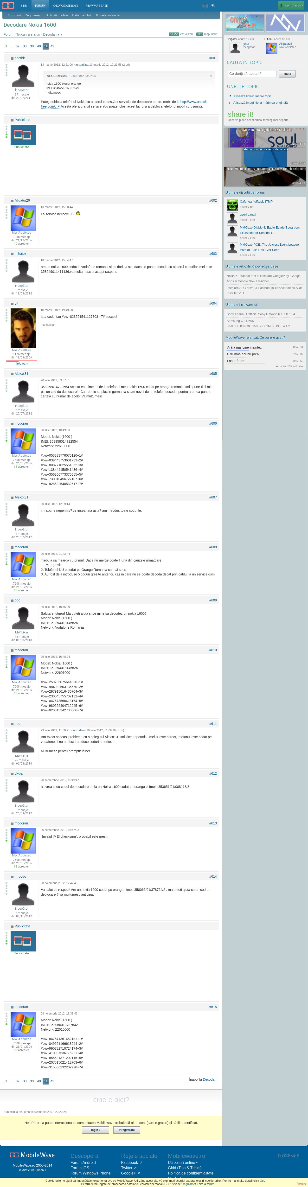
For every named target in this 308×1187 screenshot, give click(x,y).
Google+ (128, 1173)
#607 (213, 497)
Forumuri (14, 15)
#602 (213, 201)
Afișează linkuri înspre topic (252, 96)
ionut (246, 43)
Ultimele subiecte (109, 15)
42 (52, 46)
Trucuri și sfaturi (28, 35)
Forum (41, 6)
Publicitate (22, 120)
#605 (213, 374)
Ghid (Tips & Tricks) (185, 1168)
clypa (19, 774)
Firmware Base (100, 6)
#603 (213, 254)
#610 (213, 650)
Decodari (50, 35)
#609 (213, 600)
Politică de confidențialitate (190, 1173)
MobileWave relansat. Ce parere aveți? (255, 337)
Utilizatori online (181, 1163)
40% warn (21, 364)
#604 (213, 304)
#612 (213, 774)
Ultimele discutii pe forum (245, 192)
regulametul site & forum (198, 1184)
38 (25, 46)
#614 (213, 877)
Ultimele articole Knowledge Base (251, 266)
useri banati (248, 214)
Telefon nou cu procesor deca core (265, 149)
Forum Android (83, 1163)
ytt (16, 304)
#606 (213, 424)
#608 (213, 547)
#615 (213, 1007)
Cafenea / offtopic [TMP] (257, 201)
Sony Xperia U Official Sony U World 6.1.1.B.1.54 (261, 314)
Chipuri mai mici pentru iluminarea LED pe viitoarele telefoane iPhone (265, 170)
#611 (213, 724)
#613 (213, 823)
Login (94, 1130)
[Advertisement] (129, 158)
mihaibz (20, 254)
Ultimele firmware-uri (241, 304)
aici (262, 1180)
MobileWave (22, 1166)
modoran (21, 424)
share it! (241, 114)
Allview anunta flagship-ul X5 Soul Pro (265, 130)
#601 (213, 58)
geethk (20, 58)
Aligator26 (22, 201)
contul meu (289, 6)
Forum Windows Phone (90, 1173)
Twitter (126, 1168)
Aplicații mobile (58, 15)
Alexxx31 (21, 374)
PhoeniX (40, 1170)
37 (17, 46)
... (11, 46)
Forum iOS (80, 1168)
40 (39, 46)
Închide (302, 1184)
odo (17, 600)
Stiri (24, 6)
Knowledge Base (67, 6)
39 (32, 46)
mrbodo (20, 877)
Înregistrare (127, 1130)
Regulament (34, 15)
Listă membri (83, 15)
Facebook (129, 1163)
